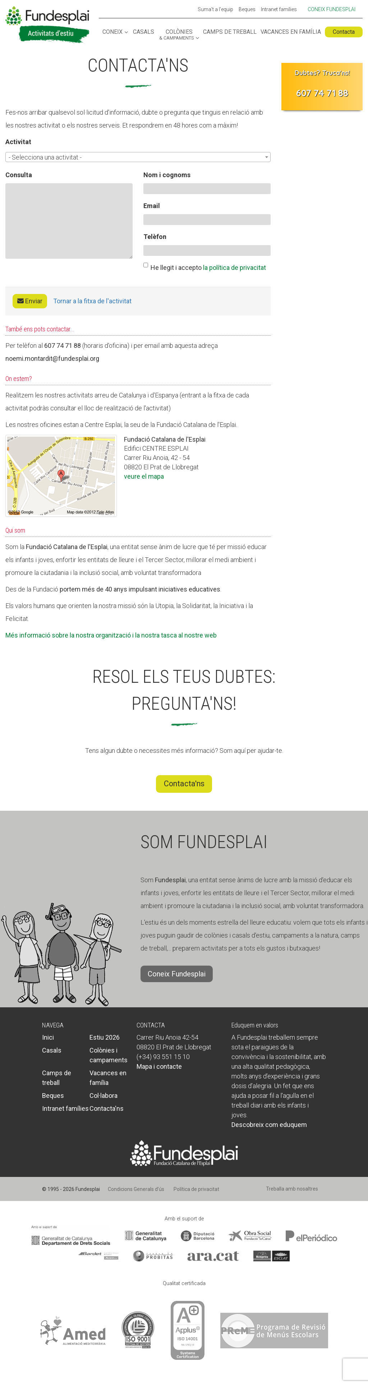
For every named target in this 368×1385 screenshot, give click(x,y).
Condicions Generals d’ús (136, 1189)
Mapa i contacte (159, 1066)
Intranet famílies (279, 9)
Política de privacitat (196, 1189)
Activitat (18, 142)
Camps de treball (230, 32)
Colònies (176, 35)
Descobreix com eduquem (269, 1124)
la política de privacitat (234, 267)
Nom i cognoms (166, 175)
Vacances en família (291, 32)
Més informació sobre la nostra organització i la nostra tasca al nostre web (111, 635)
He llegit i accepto (204, 267)
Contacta (344, 31)
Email (151, 206)
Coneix (112, 32)
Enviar (29, 301)
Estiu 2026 (104, 1037)
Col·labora (103, 1095)
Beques (247, 9)
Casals (143, 32)
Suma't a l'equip (215, 9)
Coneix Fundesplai (331, 9)
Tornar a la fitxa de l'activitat (92, 301)
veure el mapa (144, 476)
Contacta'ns (184, 783)
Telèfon (154, 236)
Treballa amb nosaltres (292, 1189)
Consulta (18, 175)
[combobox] (138, 157)
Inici (48, 1037)
